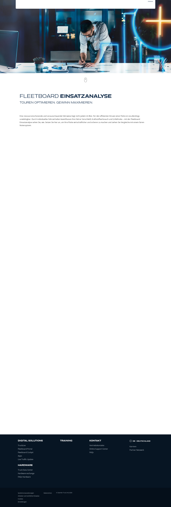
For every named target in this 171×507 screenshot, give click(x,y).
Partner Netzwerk (137, 450)
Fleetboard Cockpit (25, 452)
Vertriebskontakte (96, 445)
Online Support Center (98, 449)
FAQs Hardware (24, 477)
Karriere (133, 446)
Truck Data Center (25, 470)
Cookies (20, 499)
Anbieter (150, 1)
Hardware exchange (26, 473)
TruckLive (22, 445)
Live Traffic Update (25, 459)
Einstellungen (22, 502)
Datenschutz (48, 493)
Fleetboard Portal (25, 449)
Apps (20, 456)
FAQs (91, 452)
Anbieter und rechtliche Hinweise (28, 496)
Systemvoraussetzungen (26, 493)
